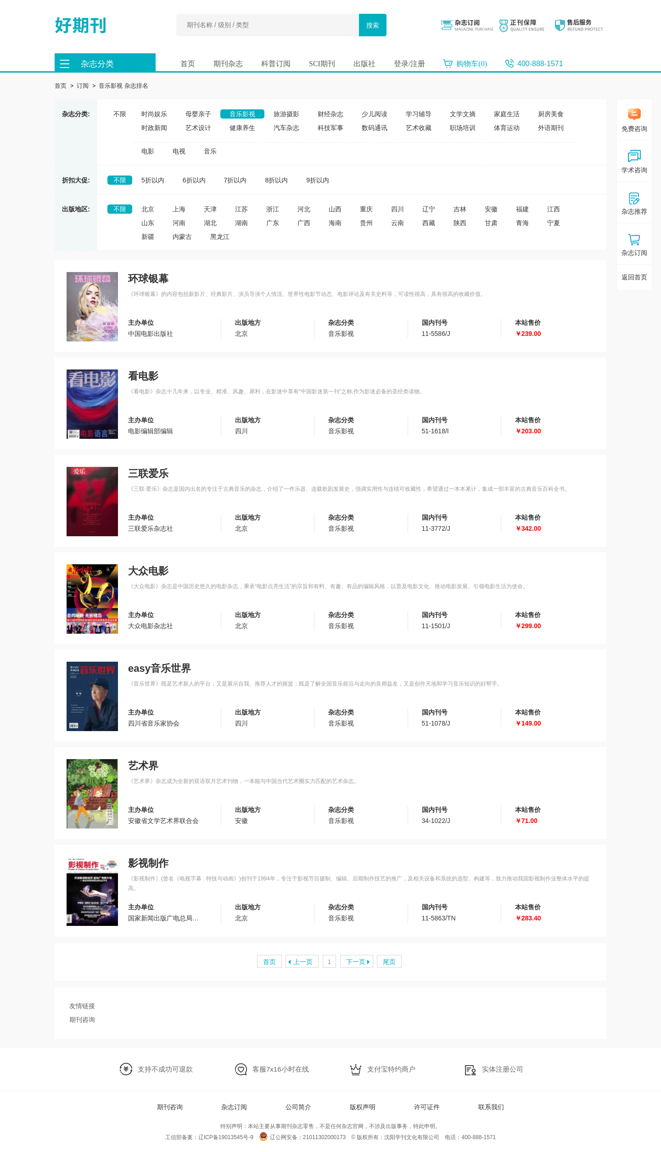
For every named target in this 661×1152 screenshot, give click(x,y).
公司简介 (298, 1107)
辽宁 (428, 209)
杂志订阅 (234, 1107)
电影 (147, 151)
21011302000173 (324, 1137)
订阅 (83, 85)
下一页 (355, 961)
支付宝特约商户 (391, 1069)
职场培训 (463, 127)
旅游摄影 (286, 114)
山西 (335, 209)
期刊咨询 (82, 1019)
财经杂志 (330, 114)
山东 (147, 223)
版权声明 (362, 1107)
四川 (397, 209)
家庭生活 (507, 114)
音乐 (210, 151)
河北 (303, 209)
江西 (553, 209)
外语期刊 (551, 127)
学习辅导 (418, 114)
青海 (522, 223)
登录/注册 (409, 64)
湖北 (210, 223)
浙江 (272, 209)
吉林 (460, 209)
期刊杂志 (228, 64)
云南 (397, 223)
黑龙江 (220, 236)
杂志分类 (97, 63)
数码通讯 (374, 127)
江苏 (241, 209)
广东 (272, 223)
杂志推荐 (634, 203)
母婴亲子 (198, 114)
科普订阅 (276, 64)
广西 (303, 223)
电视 (179, 151)
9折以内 (317, 180)
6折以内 (194, 180)
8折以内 (276, 180)
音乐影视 (242, 114)
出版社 (364, 64)
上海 (179, 209)
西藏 (428, 223)
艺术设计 (198, 127)
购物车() (471, 64)
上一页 (303, 961)
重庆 (366, 209)
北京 (147, 209)
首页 (187, 64)
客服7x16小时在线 (280, 1069)
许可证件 (427, 1107)
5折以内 (152, 180)
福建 (522, 209)
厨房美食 (551, 114)
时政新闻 (154, 127)
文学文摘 (463, 114)
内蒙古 (182, 236)
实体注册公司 (502, 1069)
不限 (119, 114)
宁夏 (553, 223)
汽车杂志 (286, 127)
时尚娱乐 (154, 114)
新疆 (147, 236)
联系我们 (491, 1107)
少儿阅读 (374, 114)
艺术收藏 (418, 127)
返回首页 (634, 277)
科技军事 (330, 127)
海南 (335, 223)
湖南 (241, 223)
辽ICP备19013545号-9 (225, 1137)
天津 (210, 209)
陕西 (460, 223)
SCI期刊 (322, 64)
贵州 (366, 223)
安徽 (491, 209)
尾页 (389, 961)
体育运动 (507, 127)
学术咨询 (634, 162)
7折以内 (235, 180)
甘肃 (491, 223)
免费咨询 (634, 120)
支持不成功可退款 (165, 1069)
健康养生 (242, 127)
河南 (179, 223)
